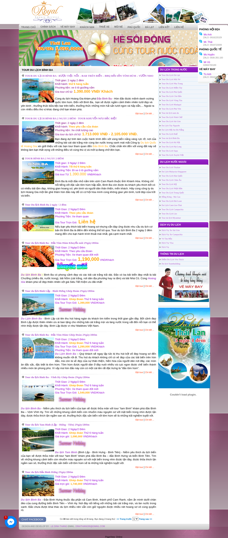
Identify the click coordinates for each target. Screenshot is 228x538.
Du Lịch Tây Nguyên (171, 125)
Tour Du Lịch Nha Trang (172, 83)
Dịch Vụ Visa (167, 243)
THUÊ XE (104, 26)
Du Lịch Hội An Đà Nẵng (173, 130)
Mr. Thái (205, 42)
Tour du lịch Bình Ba (171, 138)
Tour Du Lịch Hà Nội (171, 142)
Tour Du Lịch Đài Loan (172, 201)
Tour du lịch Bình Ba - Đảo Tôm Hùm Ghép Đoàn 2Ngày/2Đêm (61, 334)
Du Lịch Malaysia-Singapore (174, 172)
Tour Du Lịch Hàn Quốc (172, 176)
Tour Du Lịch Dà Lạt (171, 75)
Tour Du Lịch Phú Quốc (172, 92)
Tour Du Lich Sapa (170, 151)
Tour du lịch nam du (170, 113)
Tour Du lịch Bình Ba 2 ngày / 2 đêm (45, 204)
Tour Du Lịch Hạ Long (171, 147)
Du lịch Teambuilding (171, 264)
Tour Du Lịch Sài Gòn (171, 121)
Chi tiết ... (149, 113)
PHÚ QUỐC (134, 27)
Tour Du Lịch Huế (170, 134)
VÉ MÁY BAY (67, 26)
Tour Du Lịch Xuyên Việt (173, 155)
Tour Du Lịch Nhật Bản (172, 188)
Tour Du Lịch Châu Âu (171, 180)
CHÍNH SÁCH (48, 26)
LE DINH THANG (59, 526)
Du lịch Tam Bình (66, 452)
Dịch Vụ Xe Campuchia (172, 234)
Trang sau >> (145, 519)
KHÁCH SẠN (87, 27)
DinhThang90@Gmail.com (90, 526)
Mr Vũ (204, 62)
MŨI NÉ (118, 26)
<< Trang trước (124, 519)
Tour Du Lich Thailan (171, 167)
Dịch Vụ (165, 247)
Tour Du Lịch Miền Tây (172, 88)
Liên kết (164, 27)
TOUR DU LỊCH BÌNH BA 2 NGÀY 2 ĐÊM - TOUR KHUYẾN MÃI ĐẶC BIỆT (71, 118)
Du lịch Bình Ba (31, 274)
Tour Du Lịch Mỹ (169, 184)
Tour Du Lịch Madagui (171, 104)
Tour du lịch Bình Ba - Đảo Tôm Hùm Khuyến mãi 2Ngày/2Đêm (62, 242)
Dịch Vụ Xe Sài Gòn (171, 230)
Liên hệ (178, 27)
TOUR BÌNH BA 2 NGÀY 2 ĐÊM (44, 158)
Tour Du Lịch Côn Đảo (172, 96)
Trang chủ (28, 27)
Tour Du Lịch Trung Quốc (173, 193)
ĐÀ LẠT (149, 27)
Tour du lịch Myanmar (171, 218)
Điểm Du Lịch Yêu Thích (173, 259)
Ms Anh (205, 34)
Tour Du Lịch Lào (169, 214)
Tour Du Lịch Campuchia (172, 209)
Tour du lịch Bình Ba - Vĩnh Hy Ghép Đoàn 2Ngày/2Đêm (57, 377)
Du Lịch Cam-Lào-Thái (172, 205)
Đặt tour (139, 113)
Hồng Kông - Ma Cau (171, 197)
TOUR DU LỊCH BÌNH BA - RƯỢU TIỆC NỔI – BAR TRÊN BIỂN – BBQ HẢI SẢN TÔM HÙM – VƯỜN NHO (89, 75)
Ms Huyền (207, 54)
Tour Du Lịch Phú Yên (171, 109)
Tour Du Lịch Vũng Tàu (172, 100)
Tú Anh (205, 74)
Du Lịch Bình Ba (31, 318)
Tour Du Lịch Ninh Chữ (172, 117)
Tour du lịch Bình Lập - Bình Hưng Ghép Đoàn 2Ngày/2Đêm (59, 290)
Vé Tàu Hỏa (167, 239)
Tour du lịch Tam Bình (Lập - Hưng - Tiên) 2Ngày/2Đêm (57, 424)
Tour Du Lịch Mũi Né (171, 79)
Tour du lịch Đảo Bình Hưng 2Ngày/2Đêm (49, 472)
